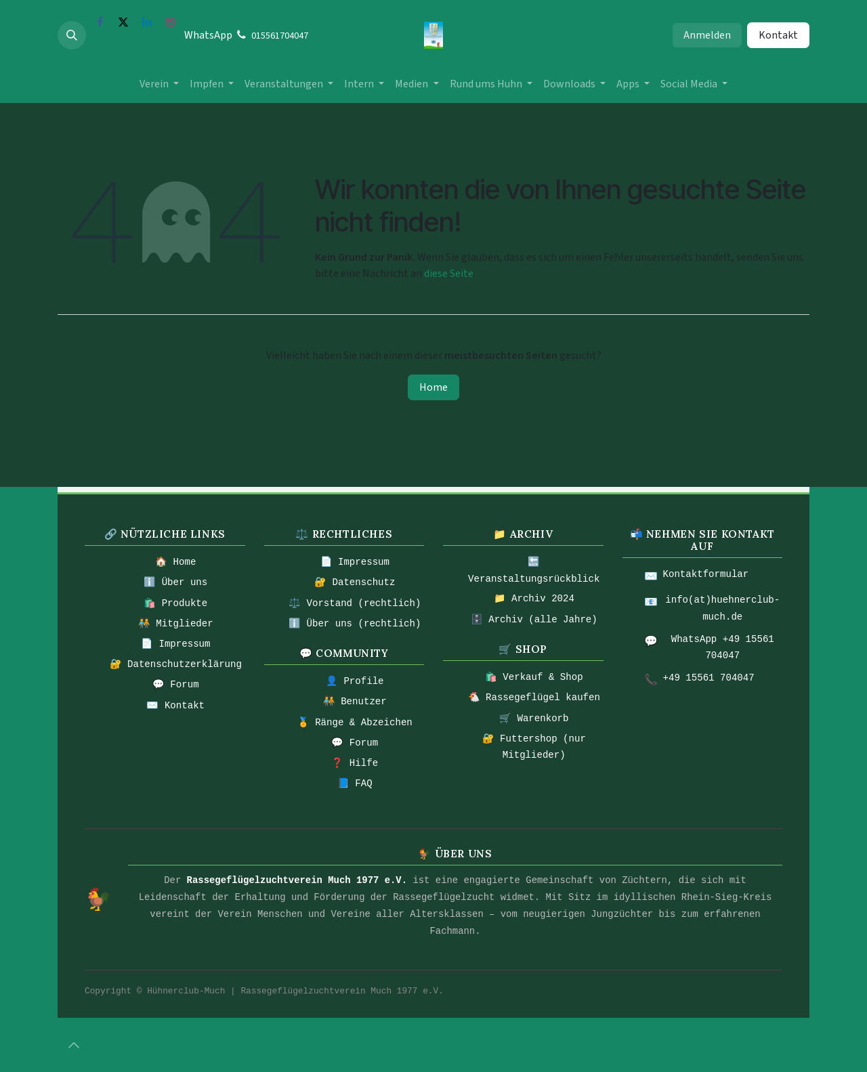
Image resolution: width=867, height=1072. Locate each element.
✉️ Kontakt (175, 705)
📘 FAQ (355, 783)
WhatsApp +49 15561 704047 (722, 648)
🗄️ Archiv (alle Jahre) (534, 619)
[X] (123, 22)
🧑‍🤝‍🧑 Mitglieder (175, 623)
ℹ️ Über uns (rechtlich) (355, 623)
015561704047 (279, 36)
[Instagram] (171, 22)
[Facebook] (99, 22)
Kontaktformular (706, 574)
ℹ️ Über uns (175, 582)
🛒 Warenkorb (533, 718)
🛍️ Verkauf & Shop (534, 677)
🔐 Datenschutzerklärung (176, 664)
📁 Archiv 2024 (534, 598)
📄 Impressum (175, 644)
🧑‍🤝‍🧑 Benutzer (355, 701)
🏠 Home (175, 562)
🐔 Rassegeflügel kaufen (534, 697)
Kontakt (778, 35)
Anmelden (707, 35)
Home (433, 387)
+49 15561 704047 (709, 677)
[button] (72, 35)
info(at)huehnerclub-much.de (722, 608)
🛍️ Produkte (175, 603)
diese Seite (448, 273)
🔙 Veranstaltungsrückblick (533, 570)
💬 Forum (175, 684)
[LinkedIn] (147, 22)
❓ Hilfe (354, 763)
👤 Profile (355, 681)
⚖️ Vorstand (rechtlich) (355, 603)
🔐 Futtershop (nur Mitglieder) (534, 747)
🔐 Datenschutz (354, 582)
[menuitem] (159, 84)
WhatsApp (208, 35)
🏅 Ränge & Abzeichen (355, 722)
